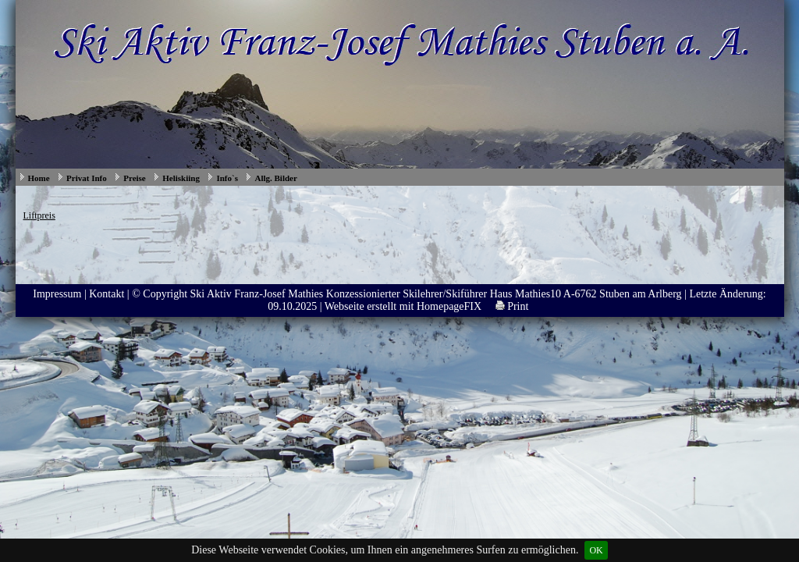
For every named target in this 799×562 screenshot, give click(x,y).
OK (595, 550)
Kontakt (106, 294)
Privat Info (86, 178)
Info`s (227, 178)
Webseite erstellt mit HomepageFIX (403, 306)
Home (39, 178)
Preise (134, 178)
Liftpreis (39, 215)
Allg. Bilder (275, 178)
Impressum (57, 294)
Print (512, 306)
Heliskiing (181, 178)
